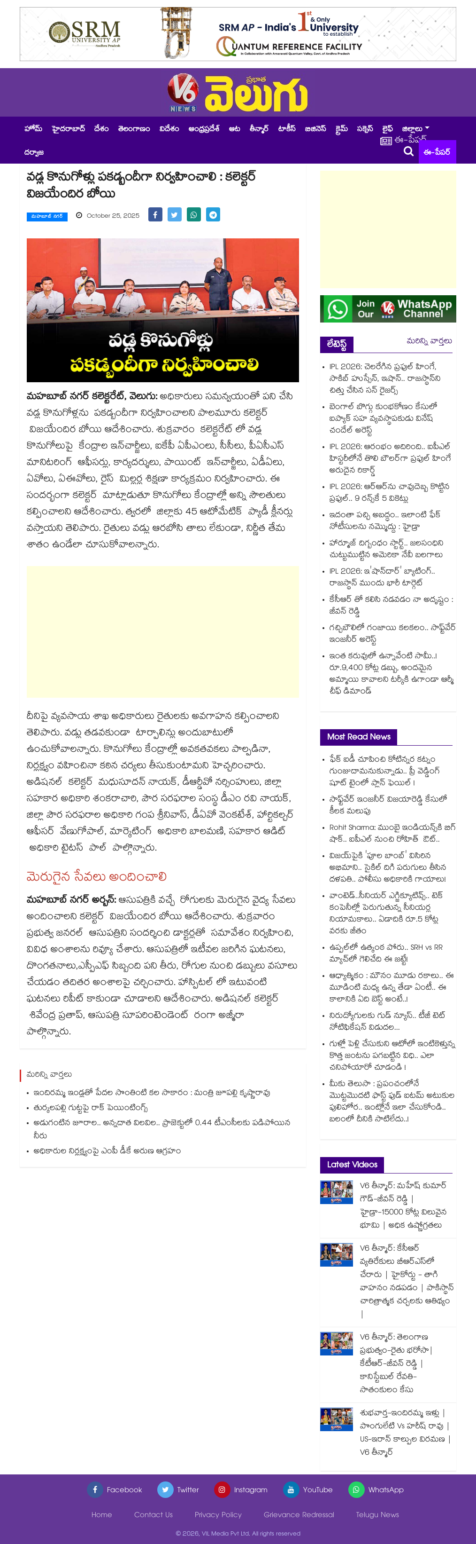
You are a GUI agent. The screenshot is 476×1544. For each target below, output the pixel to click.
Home (102, 1516)
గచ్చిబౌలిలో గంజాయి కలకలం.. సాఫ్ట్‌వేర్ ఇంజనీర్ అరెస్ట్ (393, 634)
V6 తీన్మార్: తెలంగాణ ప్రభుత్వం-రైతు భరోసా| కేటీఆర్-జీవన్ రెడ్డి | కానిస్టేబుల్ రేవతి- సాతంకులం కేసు (396, 1364)
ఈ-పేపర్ (437, 153)
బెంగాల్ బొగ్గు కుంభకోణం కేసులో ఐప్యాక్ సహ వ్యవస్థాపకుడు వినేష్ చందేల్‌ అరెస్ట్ (384, 419)
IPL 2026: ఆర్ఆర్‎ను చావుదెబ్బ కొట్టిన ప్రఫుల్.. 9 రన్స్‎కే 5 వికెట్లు (390, 493)
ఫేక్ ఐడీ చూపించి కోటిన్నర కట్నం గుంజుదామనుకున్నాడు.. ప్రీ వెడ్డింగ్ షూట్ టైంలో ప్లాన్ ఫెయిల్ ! (385, 772)
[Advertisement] (163, 632)
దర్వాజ (34, 153)
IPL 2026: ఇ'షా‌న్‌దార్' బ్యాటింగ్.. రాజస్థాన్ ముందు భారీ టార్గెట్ (382, 578)
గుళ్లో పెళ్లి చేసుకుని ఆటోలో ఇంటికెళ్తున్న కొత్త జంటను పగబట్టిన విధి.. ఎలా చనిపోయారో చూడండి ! (392, 1056)
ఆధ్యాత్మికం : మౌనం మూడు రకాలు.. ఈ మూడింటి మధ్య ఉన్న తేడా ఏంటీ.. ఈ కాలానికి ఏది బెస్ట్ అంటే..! (392, 988)
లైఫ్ (388, 130)
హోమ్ (33, 130)
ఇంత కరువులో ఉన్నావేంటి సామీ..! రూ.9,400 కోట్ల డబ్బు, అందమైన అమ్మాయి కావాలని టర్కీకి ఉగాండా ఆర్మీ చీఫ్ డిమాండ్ (392, 674)
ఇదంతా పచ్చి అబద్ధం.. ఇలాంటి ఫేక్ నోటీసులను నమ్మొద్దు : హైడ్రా (385, 522)
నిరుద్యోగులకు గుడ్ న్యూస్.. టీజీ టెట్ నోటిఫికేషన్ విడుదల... (387, 1022)
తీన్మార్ (259, 130)
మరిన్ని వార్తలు (430, 342)
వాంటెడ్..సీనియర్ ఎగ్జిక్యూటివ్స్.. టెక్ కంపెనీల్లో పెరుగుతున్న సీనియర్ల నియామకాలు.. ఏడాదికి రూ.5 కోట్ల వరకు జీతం (386, 914)
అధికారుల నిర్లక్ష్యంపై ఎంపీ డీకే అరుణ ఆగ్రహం (107, 1152)
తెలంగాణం (134, 130)
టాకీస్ (287, 130)
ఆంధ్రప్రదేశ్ (204, 130)
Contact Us (153, 1516)
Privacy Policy (218, 1516)
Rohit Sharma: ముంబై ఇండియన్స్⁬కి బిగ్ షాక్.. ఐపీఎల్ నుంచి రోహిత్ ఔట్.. (393, 834)
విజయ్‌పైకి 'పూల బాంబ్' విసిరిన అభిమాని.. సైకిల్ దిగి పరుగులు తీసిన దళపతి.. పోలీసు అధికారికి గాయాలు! (388, 868)
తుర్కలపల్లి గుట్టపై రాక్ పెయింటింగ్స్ (91, 1109)
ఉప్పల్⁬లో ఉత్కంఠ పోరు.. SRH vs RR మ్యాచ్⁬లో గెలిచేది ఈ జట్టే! (386, 954)
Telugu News (377, 1516)
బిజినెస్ (315, 130)
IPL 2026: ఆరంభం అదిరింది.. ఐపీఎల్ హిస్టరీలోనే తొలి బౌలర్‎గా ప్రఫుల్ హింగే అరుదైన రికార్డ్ (390, 459)
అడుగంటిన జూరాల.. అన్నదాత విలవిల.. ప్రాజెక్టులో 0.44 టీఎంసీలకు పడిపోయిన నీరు (162, 1131)
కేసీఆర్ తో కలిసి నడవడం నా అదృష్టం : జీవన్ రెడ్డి (391, 606)
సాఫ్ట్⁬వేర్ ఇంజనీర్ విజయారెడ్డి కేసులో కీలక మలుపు (388, 806)
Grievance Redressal (299, 1516)
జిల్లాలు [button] (412, 130)
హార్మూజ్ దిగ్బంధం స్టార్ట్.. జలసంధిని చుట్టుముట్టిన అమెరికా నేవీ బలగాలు (387, 550)
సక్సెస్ (365, 130)
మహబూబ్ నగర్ (47, 217)
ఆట (234, 130)
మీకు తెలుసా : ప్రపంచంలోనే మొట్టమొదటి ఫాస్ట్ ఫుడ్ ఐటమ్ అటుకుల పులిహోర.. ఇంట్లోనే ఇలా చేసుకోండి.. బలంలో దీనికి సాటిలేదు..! (392, 1102)
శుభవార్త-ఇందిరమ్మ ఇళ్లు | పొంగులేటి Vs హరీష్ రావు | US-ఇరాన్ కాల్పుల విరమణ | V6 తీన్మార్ (406, 1433)
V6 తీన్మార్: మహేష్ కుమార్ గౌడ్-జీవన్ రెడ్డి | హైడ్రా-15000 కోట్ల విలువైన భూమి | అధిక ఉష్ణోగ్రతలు (403, 1206)
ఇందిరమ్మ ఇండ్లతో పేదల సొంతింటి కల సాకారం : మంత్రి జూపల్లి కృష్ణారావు (152, 1094)
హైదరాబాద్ (68, 130)
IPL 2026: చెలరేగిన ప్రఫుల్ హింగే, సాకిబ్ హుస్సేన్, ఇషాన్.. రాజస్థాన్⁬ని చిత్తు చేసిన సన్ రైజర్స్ (385, 379)
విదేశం (169, 130)
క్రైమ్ (342, 130)
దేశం (101, 130)
